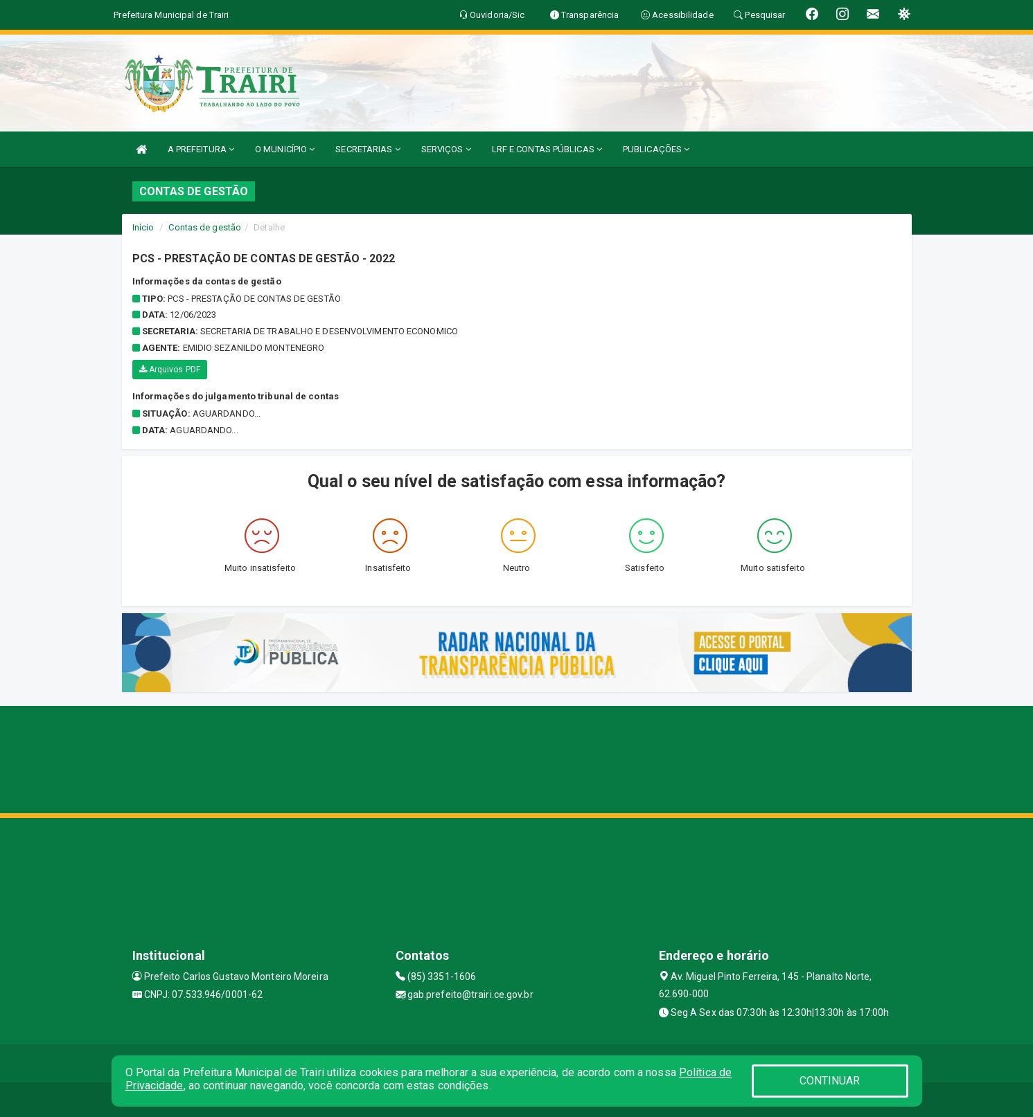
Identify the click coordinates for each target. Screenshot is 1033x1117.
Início (143, 227)
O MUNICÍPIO (285, 149)
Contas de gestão (204, 227)
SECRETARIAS (367, 149)
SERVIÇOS (446, 149)
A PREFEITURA (201, 149)
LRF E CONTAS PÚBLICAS (547, 149)
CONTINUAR (830, 1080)
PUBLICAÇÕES (656, 149)
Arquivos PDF (169, 369)
